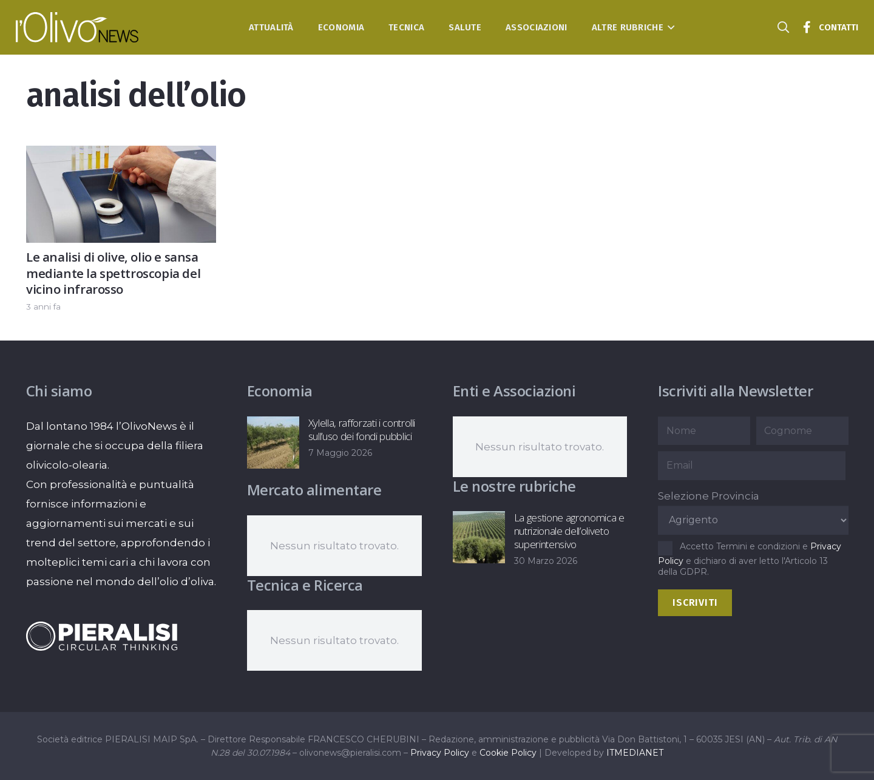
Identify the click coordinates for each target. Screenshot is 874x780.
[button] (669, 27)
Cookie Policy (508, 752)
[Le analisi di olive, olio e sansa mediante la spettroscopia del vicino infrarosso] (121, 155)
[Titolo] (806, 27)
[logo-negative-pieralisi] (102, 636)
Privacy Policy (439, 752)
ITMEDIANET (634, 752)
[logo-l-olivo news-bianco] (77, 27)
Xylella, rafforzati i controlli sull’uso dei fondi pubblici (361, 429)
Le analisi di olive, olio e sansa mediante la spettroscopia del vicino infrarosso (113, 272)
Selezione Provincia (708, 496)
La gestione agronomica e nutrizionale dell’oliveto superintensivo (568, 530)
